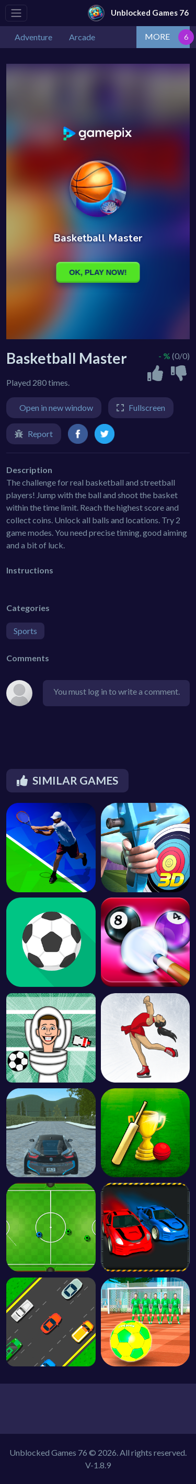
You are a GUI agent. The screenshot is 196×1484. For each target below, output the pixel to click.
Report (40, 434)
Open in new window (56, 407)
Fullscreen (147, 407)
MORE (157, 36)
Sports (25, 631)
